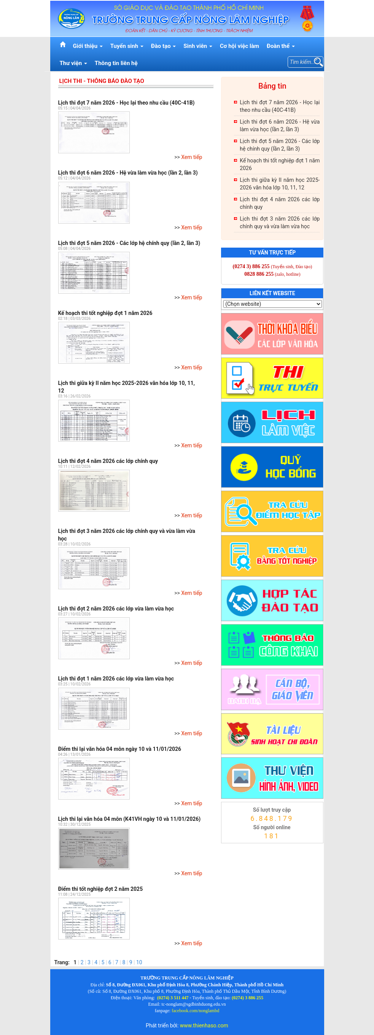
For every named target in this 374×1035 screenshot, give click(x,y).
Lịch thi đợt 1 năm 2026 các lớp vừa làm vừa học (116, 679)
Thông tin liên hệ (116, 63)
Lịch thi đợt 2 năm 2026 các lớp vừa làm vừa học (116, 609)
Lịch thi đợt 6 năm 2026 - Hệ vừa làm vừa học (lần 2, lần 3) (128, 173)
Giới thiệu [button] (88, 46)
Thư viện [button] (73, 63)
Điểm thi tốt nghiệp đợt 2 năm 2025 (100, 889)
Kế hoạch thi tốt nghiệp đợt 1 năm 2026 (105, 313)
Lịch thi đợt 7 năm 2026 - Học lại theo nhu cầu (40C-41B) (126, 103)
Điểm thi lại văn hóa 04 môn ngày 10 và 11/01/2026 (119, 749)
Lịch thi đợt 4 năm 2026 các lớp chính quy (108, 461)
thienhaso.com (231, 845)
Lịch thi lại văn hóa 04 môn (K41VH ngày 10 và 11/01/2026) (129, 819)
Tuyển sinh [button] (126, 46)
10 (139, 962)
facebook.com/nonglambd (195, 1010)
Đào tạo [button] (163, 46)
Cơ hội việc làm (239, 46)
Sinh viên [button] (197, 46)
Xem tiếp (191, 157)
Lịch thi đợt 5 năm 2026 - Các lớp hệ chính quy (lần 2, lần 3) (129, 243)
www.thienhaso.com (204, 1025)
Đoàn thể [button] (281, 46)
